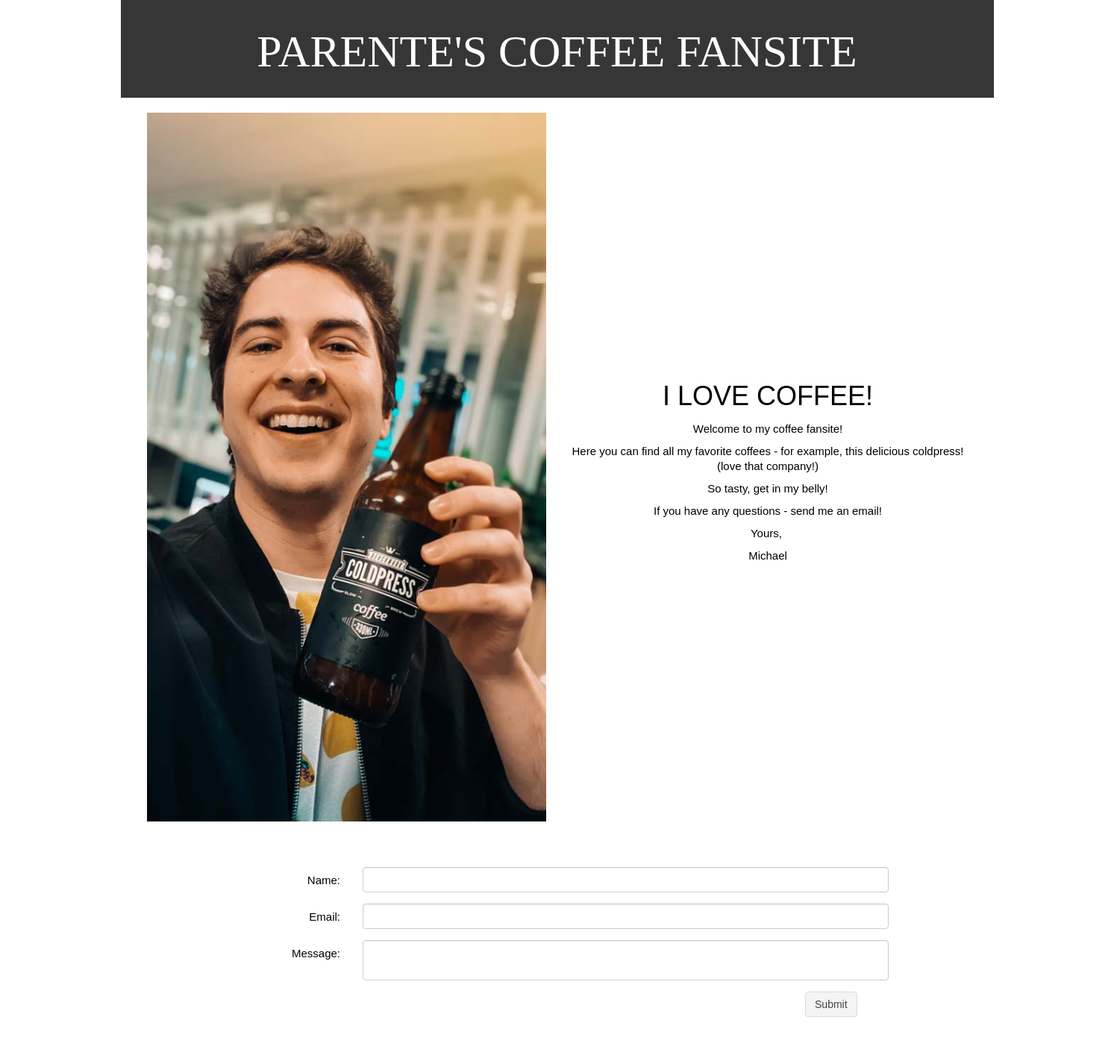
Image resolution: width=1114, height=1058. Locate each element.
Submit (831, 1004)
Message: (316, 953)
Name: (323, 880)
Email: (324, 916)
